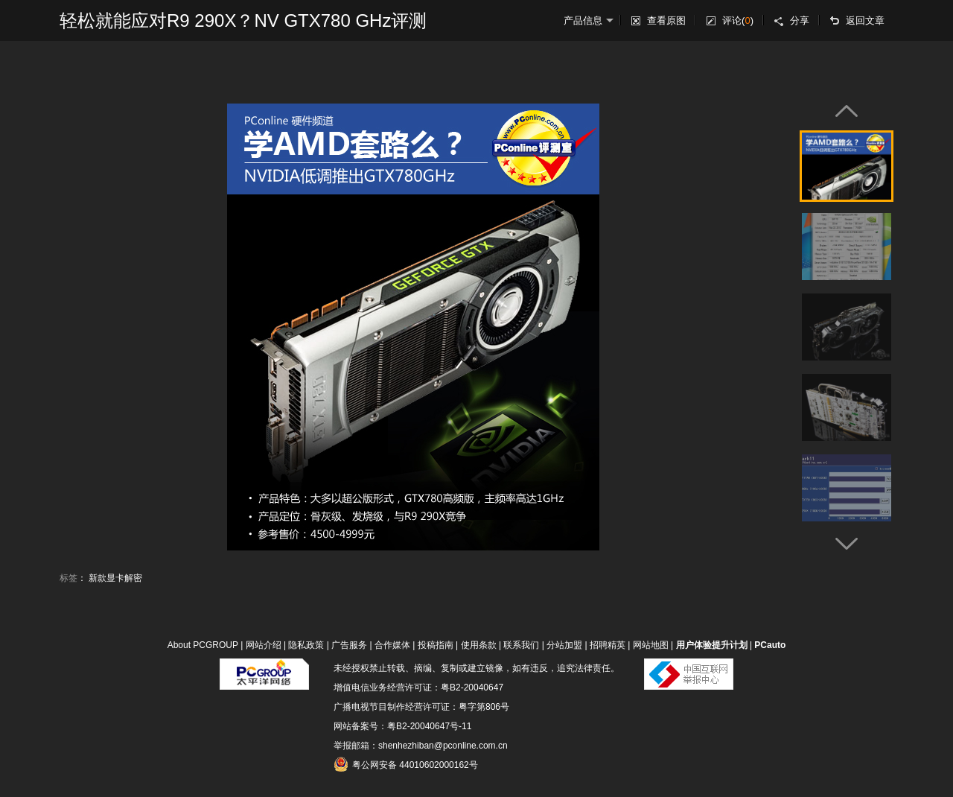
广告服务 (349, 645)
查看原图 (666, 20)
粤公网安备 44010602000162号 (406, 764)
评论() (737, 20)
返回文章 (865, 20)
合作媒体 (392, 645)
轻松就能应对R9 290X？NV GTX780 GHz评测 (243, 20)
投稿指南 (435, 645)
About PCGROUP (203, 645)
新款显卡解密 (115, 578)
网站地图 (651, 645)
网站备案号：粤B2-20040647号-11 (402, 726)
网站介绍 (263, 645)
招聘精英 (607, 645)
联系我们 (521, 645)
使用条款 (479, 645)
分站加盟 (564, 645)
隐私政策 (306, 645)
